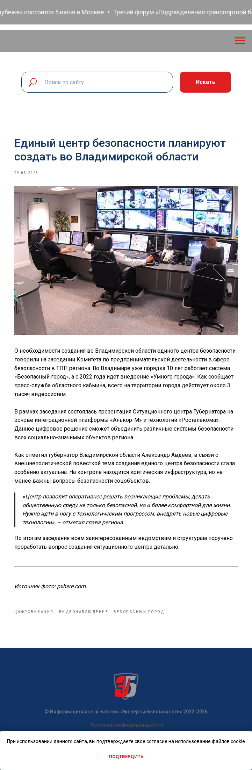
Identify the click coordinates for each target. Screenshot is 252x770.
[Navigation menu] (240, 40)
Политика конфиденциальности (126, 725)
